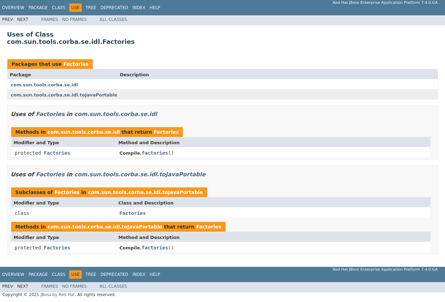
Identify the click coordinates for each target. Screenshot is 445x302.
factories (155, 153)
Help (154, 7)
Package (38, 7)
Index (139, 7)
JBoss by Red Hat (57, 294)
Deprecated (114, 7)
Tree (91, 7)
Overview (13, 7)
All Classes (113, 19)
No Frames (74, 19)
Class (58, 7)
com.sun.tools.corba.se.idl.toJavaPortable (64, 95)
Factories (75, 64)
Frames (49, 19)
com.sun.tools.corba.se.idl (44, 84)
